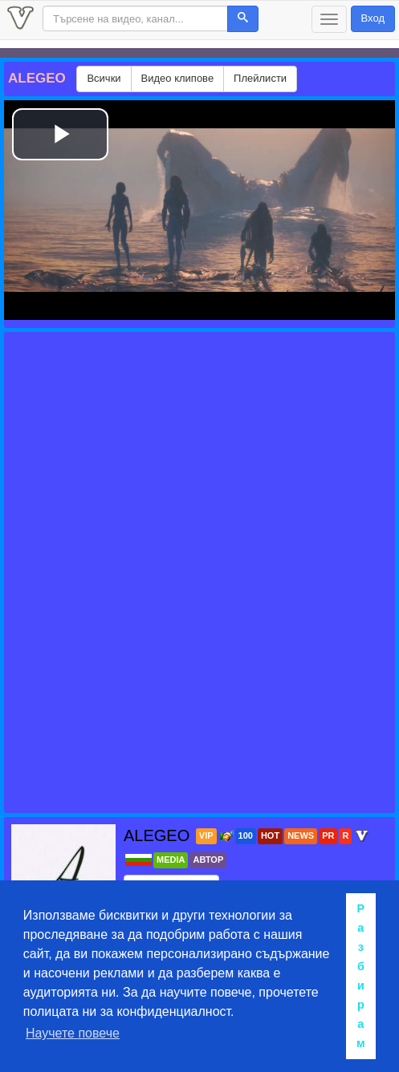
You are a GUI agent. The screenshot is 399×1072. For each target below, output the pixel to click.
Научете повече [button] (73, 1033)
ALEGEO (159, 835)
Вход (373, 18)
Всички (103, 78)
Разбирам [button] (360, 976)
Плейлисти (260, 78)
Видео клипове (177, 78)
